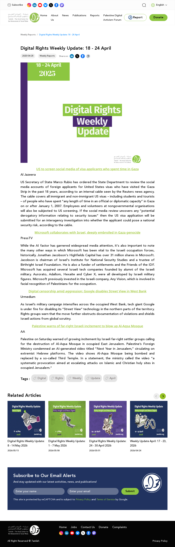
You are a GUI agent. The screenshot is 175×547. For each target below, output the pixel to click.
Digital (39, 378)
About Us (54, 17)
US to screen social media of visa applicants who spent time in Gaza (87, 169)
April (110, 378)
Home (43, 15)
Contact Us (88, 527)
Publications (79, 15)
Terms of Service (105, 499)
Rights (57, 378)
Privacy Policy (83, 499)
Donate (103, 527)
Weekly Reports (28, 34)
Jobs (74, 527)
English (157, 5)
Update (93, 378)
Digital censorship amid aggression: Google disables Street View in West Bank (87, 291)
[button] (163, 396)
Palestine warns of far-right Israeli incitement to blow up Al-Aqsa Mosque (87, 326)
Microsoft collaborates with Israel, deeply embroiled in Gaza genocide (87, 232)
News (65, 15)
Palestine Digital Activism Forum (112, 17)
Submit (130, 491)
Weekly (74, 378)
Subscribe (15, 5)
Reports (94, 15)
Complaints (119, 527)
